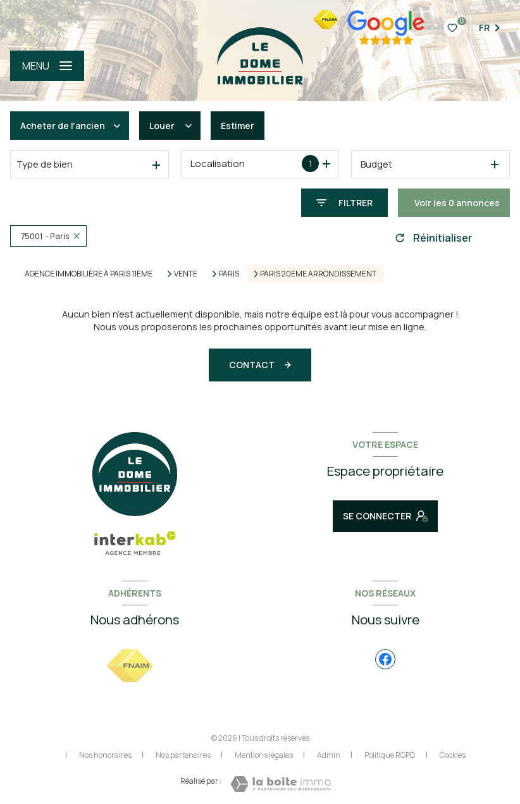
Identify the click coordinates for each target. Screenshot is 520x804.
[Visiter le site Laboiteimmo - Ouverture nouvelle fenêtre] (280, 784)
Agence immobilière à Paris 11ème (88, 273)
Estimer (237, 126)
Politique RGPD (390, 755)
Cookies (453, 755)
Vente (185, 274)
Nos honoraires (105, 755)
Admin (328, 755)
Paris (229, 274)
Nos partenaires (183, 755)
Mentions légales (264, 755)
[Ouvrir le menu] (47, 66)
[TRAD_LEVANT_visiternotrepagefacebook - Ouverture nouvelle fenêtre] (385, 659)
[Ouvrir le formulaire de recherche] (344, 203)
